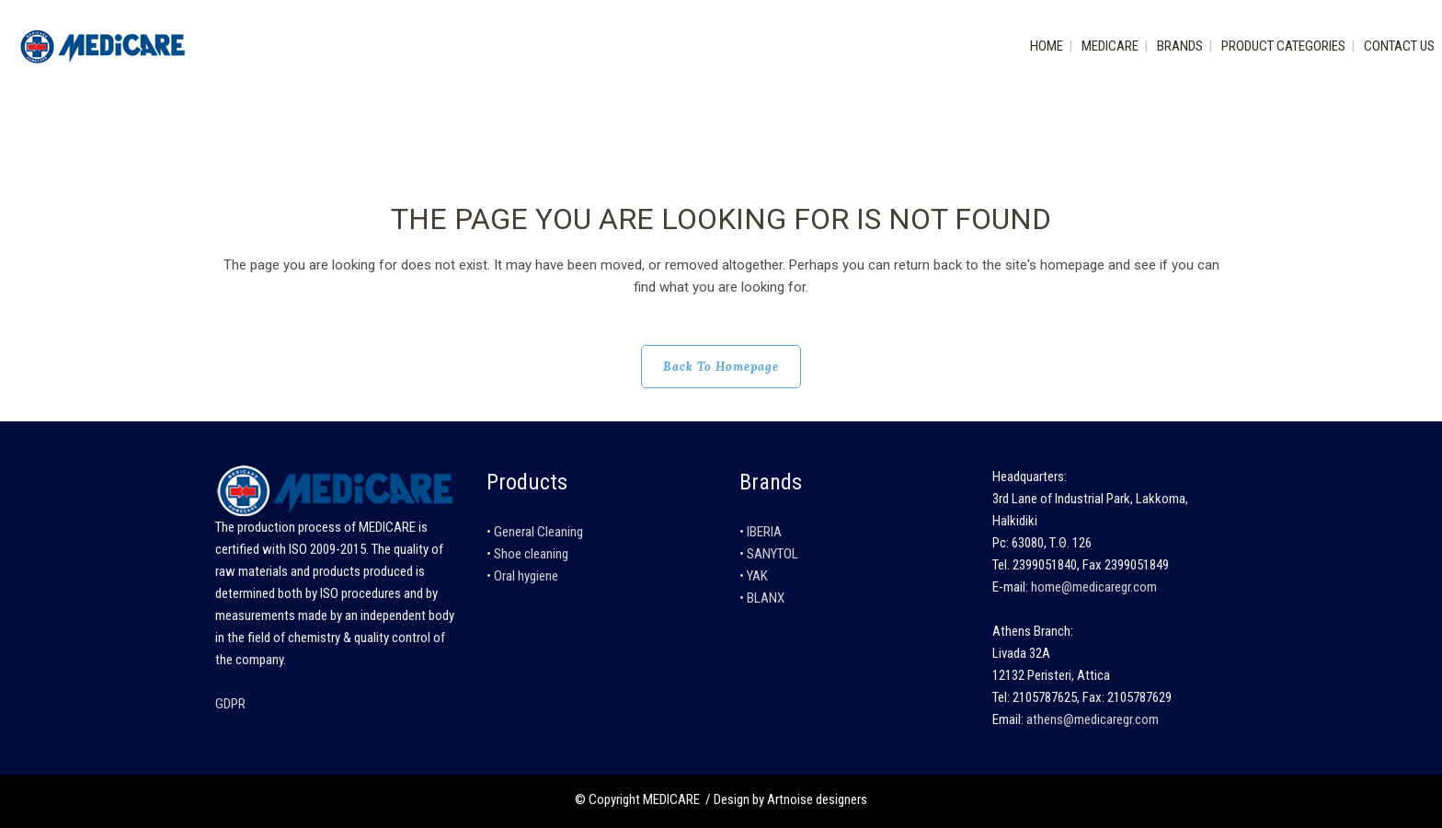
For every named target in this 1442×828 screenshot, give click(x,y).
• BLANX (761, 598)
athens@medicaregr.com (1092, 719)
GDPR (230, 704)
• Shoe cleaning (527, 554)
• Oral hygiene (522, 576)
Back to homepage (721, 366)
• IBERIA (760, 531)
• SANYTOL (768, 554)
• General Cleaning (534, 531)
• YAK (753, 576)
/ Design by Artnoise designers (785, 799)
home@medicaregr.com (1094, 587)
